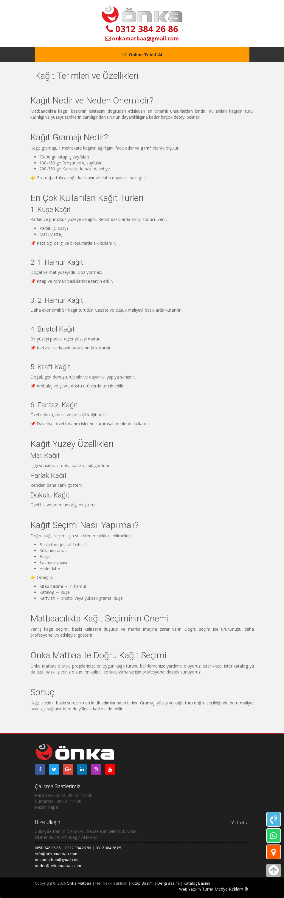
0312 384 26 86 (142, 28)
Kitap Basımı (142, 883)
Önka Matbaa (79, 883)
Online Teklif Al (145, 54)
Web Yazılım (190, 889)
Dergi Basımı (168, 883)
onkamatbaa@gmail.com (142, 38)
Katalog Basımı (197, 883)
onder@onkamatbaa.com (58, 865)
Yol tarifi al (240, 822)
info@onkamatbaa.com (56, 853)
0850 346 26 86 (47, 847)
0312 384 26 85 (108, 847)
